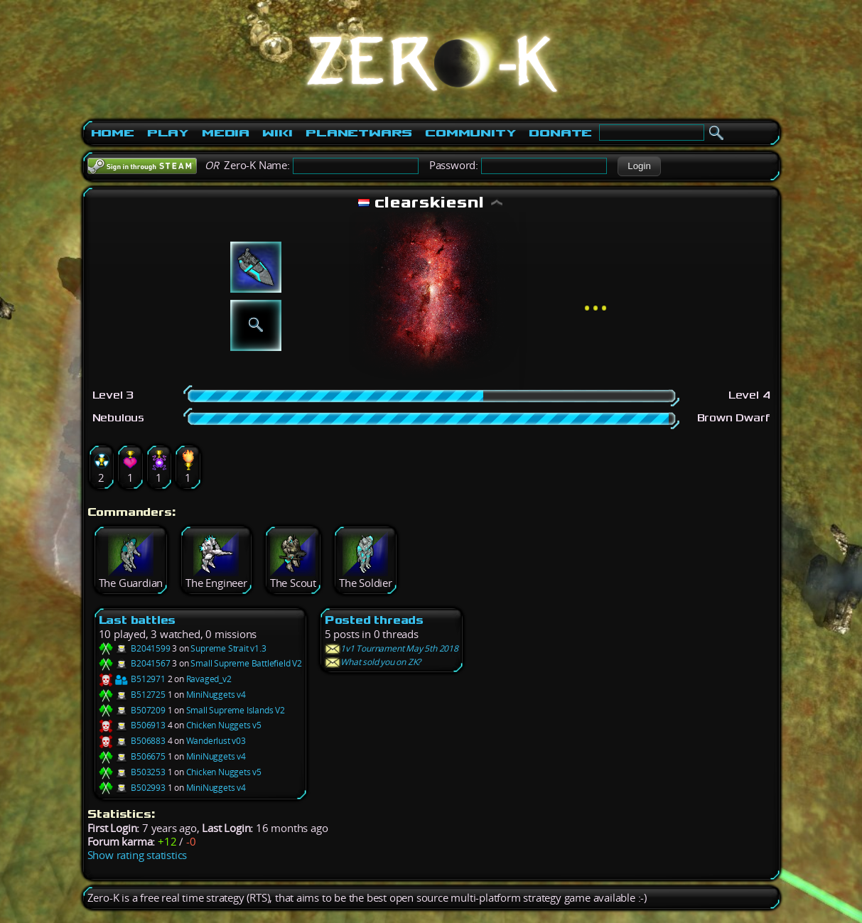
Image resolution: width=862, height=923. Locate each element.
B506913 (132, 725)
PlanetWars (359, 133)
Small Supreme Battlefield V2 (245, 663)
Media (225, 133)
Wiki (277, 133)
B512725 (132, 695)
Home (112, 133)
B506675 (132, 756)
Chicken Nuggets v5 (224, 725)
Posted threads (374, 619)
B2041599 (135, 648)
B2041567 (135, 663)
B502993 (132, 788)
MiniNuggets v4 (216, 695)
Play (168, 133)
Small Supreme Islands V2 (235, 710)
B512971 (132, 679)
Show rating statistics (137, 855)
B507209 (132, 710)
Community (470, 133)
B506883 (132, 741)
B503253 (132, 772)
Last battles (137, 619)
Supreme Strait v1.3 (228, 648)
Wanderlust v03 (216, 741)
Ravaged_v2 (209, 679)
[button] (639, 166)
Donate (560, 133)
